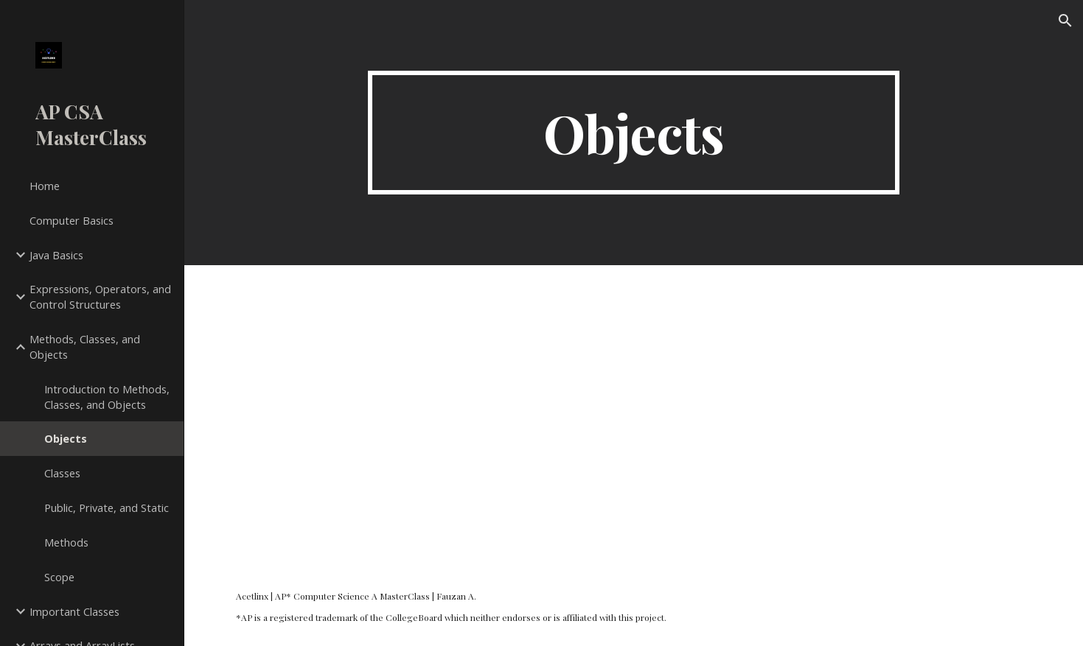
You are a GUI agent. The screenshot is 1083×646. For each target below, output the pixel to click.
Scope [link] (59, 576)
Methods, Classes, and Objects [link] (84, 346)
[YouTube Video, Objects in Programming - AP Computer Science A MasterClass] (633, 416)
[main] (633, 132)
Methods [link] (66, 542)
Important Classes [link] (74, 611)
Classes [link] (62, 473)
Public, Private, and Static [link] (106, 507)
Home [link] (44, 185)
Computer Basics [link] (71, 220)
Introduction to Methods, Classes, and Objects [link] (107, 397)
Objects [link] (65, 438)
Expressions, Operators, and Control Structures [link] (100, 296)
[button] (1065, 20)
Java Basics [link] (56, 254)
